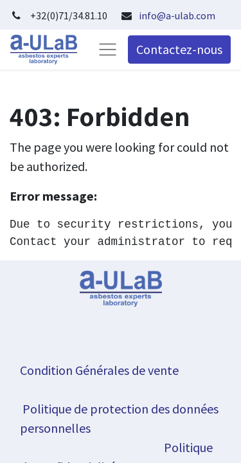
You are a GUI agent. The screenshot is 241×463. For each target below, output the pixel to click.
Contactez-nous (179, 49)
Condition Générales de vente (99, 370)
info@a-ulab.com (177, 15)
